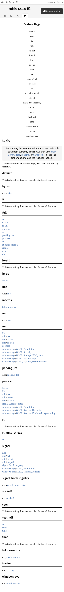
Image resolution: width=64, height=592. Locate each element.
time (32, 122)
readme (25, 154)
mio (32, 70)
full (32, 46)
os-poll (10, 342)
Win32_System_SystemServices (31, 361)
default (32, 32)
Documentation (52, 11)
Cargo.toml (38, 154)
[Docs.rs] (2, 2)
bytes (32, 36)
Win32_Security (24, 352)
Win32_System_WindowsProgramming (35, 413)
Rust (59, 2)
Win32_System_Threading (29, 410)
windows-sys (32, 136)
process (32, 84)
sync (32, 112)
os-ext (10, 339)
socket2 (32, 107)
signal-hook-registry (32, 103)
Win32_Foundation (25, 349)
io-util (32, 55)
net (32, 74)
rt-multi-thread (32, 93)
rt (32, 89)
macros (32, 65)
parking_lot (32, 79)
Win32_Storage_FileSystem (29, 355)
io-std (32, 51)
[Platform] (11, 2)
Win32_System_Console (28, 471)
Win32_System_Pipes (26, 358)
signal (32, 98)
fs (32, 41)
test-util (32, 117)
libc (32, 60)
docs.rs (50, 2)
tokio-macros (32, 126)
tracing (32, 131)
